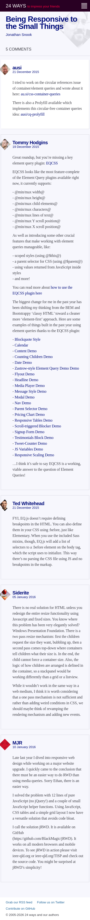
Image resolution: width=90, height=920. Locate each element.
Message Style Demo (30, 391)
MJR (17, 742)
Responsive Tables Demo (34, 420)
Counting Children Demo (34, 357)
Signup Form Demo (29, 432)
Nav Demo (23, 403)
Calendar (21, 345)
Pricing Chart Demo (30, 414)
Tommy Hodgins (30, 142)
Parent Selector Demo (31, 409)
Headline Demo (26, 380)
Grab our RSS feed (19, 902)
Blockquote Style (27, 339)
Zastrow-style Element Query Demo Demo (47, 368)
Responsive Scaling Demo (34, 455)
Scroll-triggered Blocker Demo (38, 426)
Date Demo (23, 362)
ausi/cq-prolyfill (33, 114)
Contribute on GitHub (20, 908)
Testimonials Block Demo (34, 438)
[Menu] (84, 6)
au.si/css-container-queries (40, 94)
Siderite (20, 592)
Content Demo (25, 351)
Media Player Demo (30, 386)
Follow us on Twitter (51, 902)
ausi (17, 67)
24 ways (33, 5)
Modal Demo (25, 397)
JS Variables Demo (29, 449)
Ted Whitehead (28, 503)
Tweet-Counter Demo (31, 443)
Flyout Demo (25, 374)
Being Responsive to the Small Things (41, 23)
